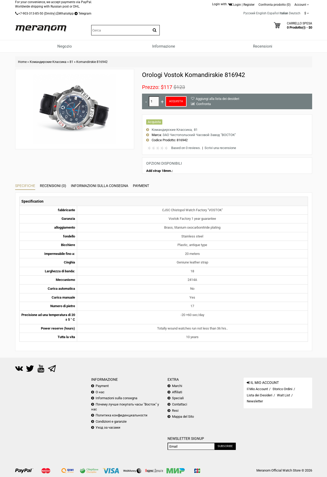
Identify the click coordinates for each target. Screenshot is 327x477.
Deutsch (294, 13)
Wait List (283, 395)
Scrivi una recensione (220, 148)
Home (22, 62)
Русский (249, 13)
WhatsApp (66, 13)
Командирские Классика (48, 62)
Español (273, 13)
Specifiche (25, 186)
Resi (175, 410)
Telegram (84, 13)
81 (71, 62)
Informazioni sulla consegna (99, 186)
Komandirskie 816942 (92, 62)
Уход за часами (108, 427)
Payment (141, 186)
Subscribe (225, 446)
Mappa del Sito (183, 416)
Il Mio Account (257, 389)
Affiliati (177, 392)
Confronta (203, 104)
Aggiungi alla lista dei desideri (217, 99)
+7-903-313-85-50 (30, 13)
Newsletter (255, 401)
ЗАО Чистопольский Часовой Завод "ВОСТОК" (199, 135)
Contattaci (179, 404)
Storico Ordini (282, 389)
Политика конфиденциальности (121, 415)
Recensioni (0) (53, 186)
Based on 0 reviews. (186, 148)
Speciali (178, 398)
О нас (100, 392)
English (261, 13)
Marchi (177, 386)
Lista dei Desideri (259, 395)
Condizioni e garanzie (111, 421)
